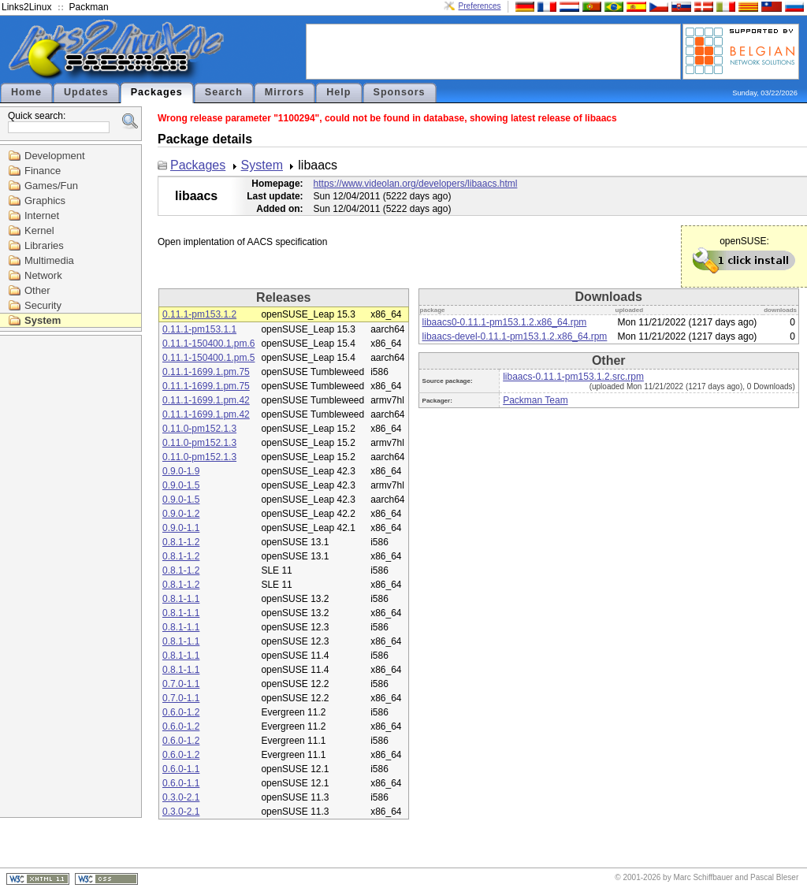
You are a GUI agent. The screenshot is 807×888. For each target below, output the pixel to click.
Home (26, 92)
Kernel (39, 230)
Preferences (480, 6)
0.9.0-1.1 (180, 527)
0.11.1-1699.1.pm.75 (206, 371)
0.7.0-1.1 (180, 683)
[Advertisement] (493, 50)
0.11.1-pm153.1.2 (199, 314)
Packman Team (535, 400)
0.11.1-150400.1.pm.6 (208, 343)
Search (224, 92)
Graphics (44, 200)
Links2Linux (26, 7)
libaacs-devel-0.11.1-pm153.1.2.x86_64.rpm (515, 336)
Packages (157, 92)
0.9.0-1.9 (180, 471)
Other (37, 290)
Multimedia (49, 260)
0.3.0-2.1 (180, 797)
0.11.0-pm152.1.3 (199, 428)
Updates (86, 92)
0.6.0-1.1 (180, 769)
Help (338, 92)
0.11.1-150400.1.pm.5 (208, 357)
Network (43, 275)
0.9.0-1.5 (180, 485)
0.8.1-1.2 (180, 542)
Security (42, 305)
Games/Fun (51, 185)
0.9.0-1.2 (180, 513)
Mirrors (284, 92)
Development (54, 156)
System (42, 320)
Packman (89, 7)
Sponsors (400, 92)
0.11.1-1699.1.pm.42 (206, 400)
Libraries (44, 245)
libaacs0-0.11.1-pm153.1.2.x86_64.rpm (504, 322)
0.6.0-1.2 (180, 712)
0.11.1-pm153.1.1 (199, 329)
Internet (41, 215)
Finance (42, 170)
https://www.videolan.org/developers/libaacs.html (416, 183)
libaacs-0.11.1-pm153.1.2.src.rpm (573, 376)
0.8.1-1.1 (180, 598)
